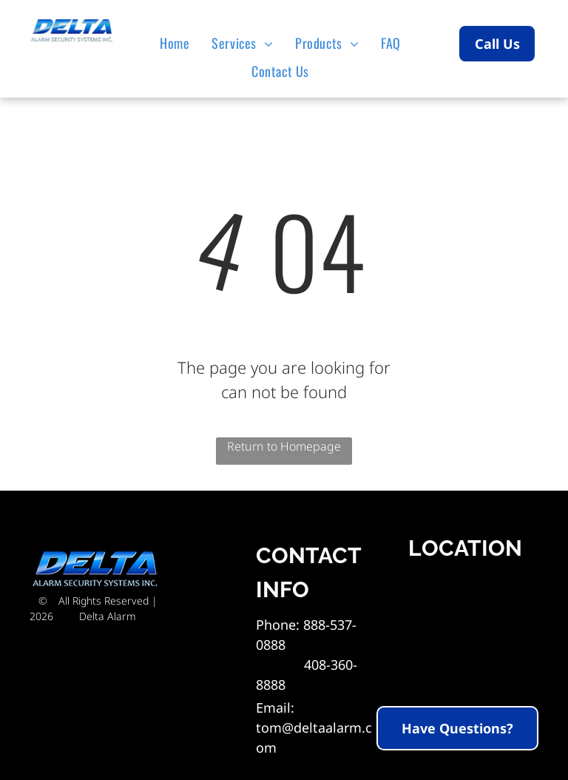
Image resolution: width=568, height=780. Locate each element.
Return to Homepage (284, 446)
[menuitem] (178, 43)
